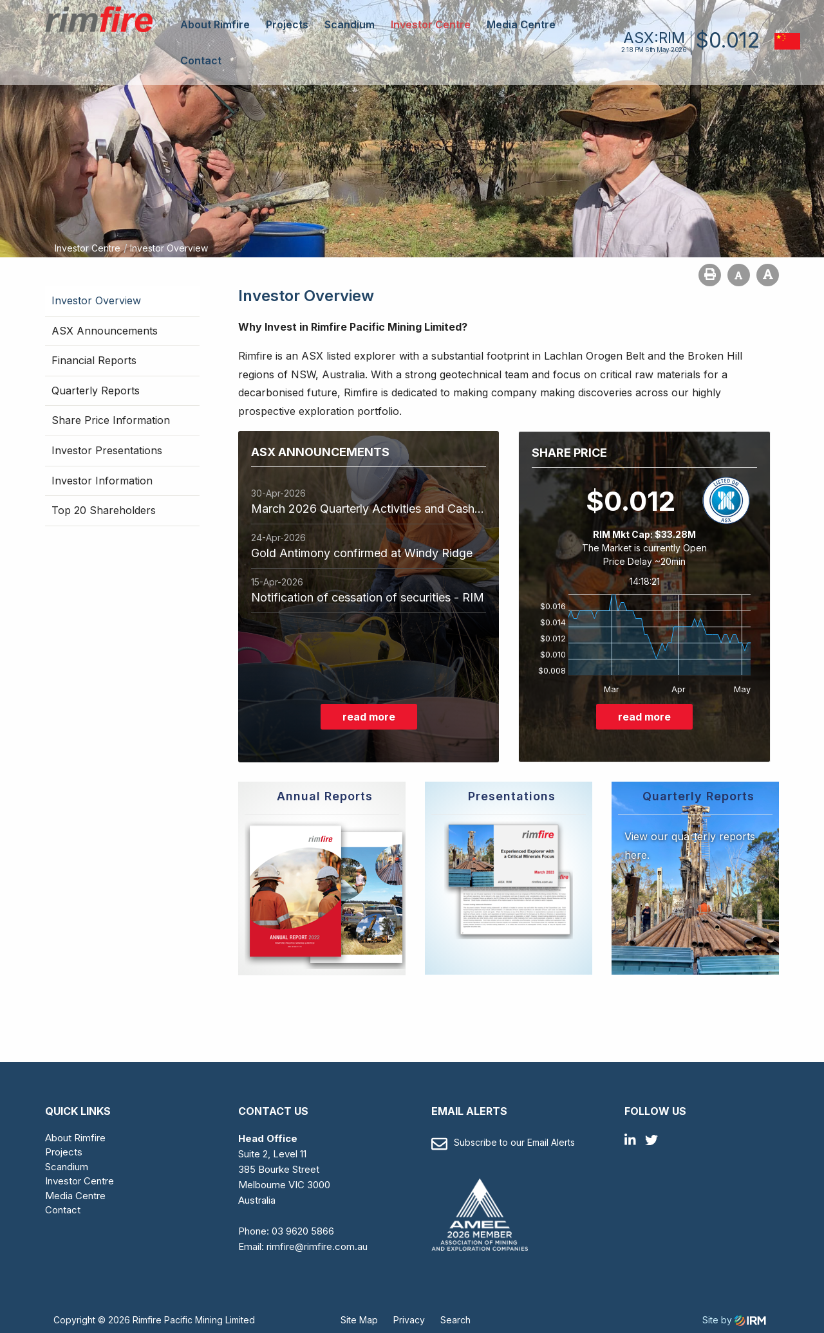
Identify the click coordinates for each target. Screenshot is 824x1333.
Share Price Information (111, 420)
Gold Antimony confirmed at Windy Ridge (362, 553)
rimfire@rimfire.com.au (317, 1246)
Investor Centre (431, 24)
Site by (734, 1319)
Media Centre (521, 24)
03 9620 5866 (303, 1231)
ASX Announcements (105, 330)
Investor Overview (96, 300)
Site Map (359, 1319)
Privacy (409, 1319)
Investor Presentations (107, 450)
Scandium (349, 24)
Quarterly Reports (96, 390)
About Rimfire (215, 24)
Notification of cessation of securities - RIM (367, 597)
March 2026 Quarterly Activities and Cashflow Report (368, 508)
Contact (200, 60)
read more (368, 716)
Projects (287, 24)
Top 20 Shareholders (104, 510)
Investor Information (102, 480)
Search (455, 1319)
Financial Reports (94, 360)
